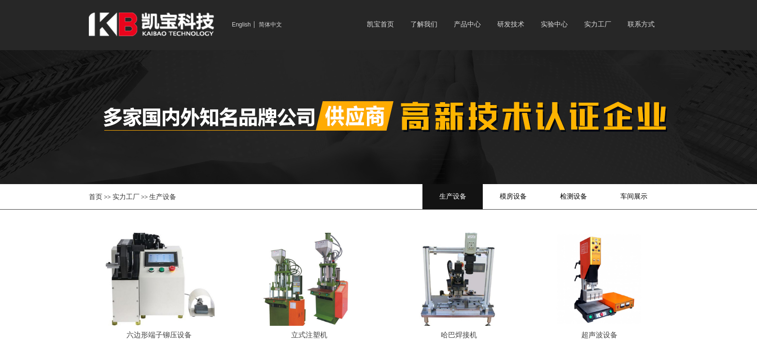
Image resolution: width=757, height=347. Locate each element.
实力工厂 (597, 24)
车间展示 (633, 196)
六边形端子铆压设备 (159, 335)
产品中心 (467, 24)
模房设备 (513, 196)
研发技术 (510, 24)
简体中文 (270, 24)
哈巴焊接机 (459, 335)
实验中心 (554, 24)
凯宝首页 (380, 24)
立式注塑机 (309, 335)
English (241, 24)
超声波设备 (599, 335)
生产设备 (162, 196)
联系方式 (641, 24)
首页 (95, 196)
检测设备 (573, 196)
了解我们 (423, 24)
